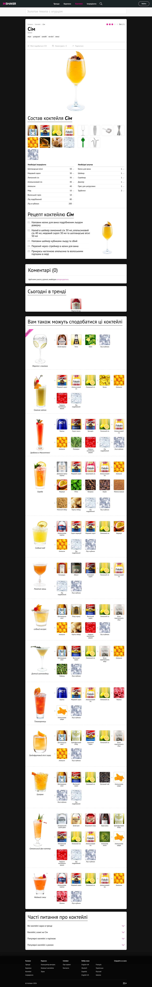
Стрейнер (82, 177)
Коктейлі (79, 4)
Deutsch (84, 968)
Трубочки (82, 190)
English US (85, 975)
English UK (85, 965)
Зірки (43, 972)
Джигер (81, 182)
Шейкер (81, 173)
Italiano (98, 975)
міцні (29, 36)
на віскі (51, 36)
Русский (98, 972)
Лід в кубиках (33, 203)
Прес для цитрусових (86, 186)
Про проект (67, 965)
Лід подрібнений (35, 199)
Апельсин (31, 186)
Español (84, 972)
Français (98, 965)
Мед (29, 190)
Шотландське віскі (35, 169)
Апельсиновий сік (35, 182)
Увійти (144, 4)
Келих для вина (84, 169)
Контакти (66, 968)
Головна (30, 24)
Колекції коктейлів (47, 968)
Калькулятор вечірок (48, 965)
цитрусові (36, 36)
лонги (57, 36)
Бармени (67, 4)
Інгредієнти (91, 4)
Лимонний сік (33, 177)
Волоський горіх (34, 195)
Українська (99, 968)
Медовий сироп (34, 173)
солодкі (44, 36)
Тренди (57, 4)
